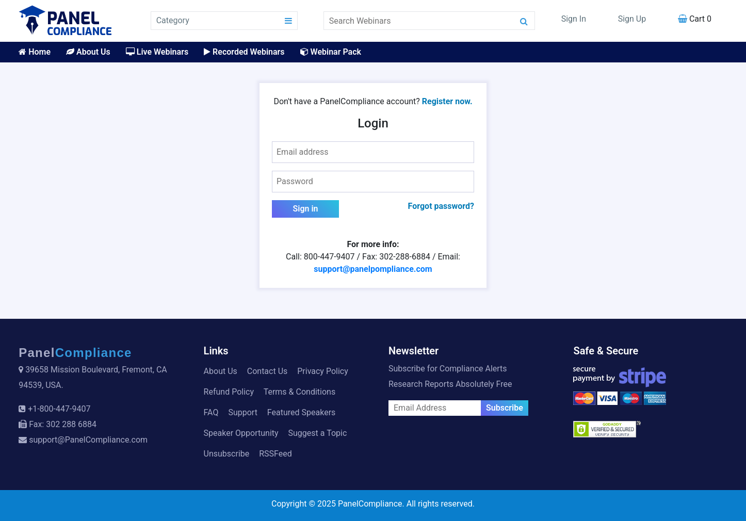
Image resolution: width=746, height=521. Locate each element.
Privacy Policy (322, 371)
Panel (75, 353)
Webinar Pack (330, 52)
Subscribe (504, 408)
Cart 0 (694, 19)
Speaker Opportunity (241, 433)
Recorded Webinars (244, 52)
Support (242, 412)
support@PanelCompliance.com (88, 440)
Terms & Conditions (300, 392)
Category (172, 20)
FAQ (211, 412)
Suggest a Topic (317, 433)
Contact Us (267, 371)
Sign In (573, 19)
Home (35, 52)
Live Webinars (157, 52)
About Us (88, 52)
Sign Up (632, 19)
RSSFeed (275, 454)
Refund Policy (229, 392)
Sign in (305, 209)
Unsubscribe (227, 454)
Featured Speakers (301, 412)
